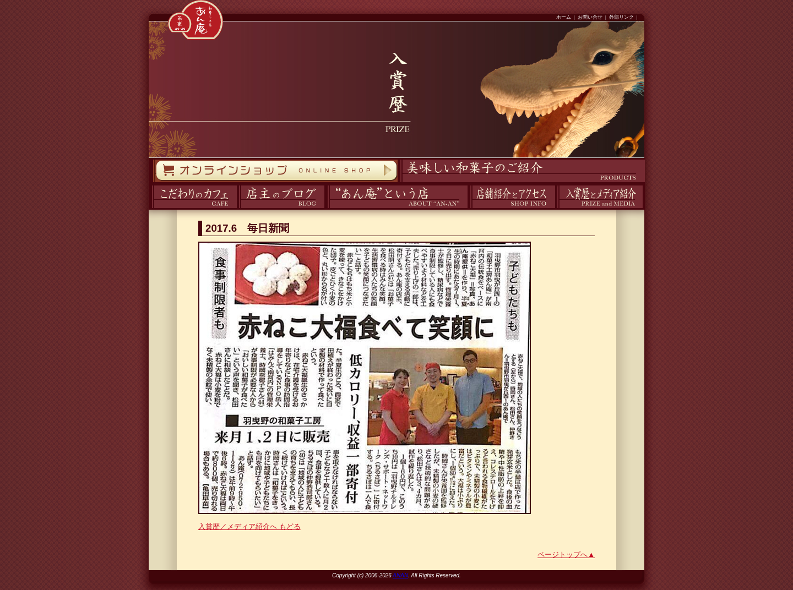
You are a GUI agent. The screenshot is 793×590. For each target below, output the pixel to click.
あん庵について (327, 208)
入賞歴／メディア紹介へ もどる (249, 526)
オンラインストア (152, 182)
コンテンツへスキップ (3, 0)
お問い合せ (590, 17)
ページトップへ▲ (566, 554)
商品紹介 (399, 182)
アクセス (469, 208)
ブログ (237, 208)
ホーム (563, 17)
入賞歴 (556, 208)
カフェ (150, 208)
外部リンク (621, 17)
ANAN (400, 575)
